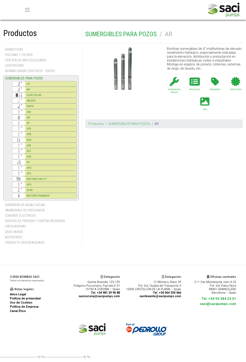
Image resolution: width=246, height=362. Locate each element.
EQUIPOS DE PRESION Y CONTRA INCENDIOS (35, 221)
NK (28, 89)
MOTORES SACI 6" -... (38, 178)
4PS (29, 173)
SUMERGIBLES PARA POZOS (121, 34)
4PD (29, 167)
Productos (96, 124)
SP (28, 123)
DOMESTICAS (14, 49)
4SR (29, 128)
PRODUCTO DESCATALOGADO (24, 242)
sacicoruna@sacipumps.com (99, 296)
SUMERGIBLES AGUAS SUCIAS (25, 205)
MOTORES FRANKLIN (38, 195)
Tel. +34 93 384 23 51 (218, 299)
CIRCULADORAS (15, 226)
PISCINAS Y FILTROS (19, 55)
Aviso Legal (18, 294)
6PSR (30, 190)
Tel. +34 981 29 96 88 (105, 292)
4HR (29, 134)
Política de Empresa (24, 306)
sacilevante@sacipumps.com (160, 296)
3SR (29, 111)
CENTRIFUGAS (14, 66)
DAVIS (30, 106)
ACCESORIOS (13, 237)
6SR (29, 145)
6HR (29, 156)
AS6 (29, 139)
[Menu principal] (27, 10)
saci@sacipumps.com (218, 304)
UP (28, 83)
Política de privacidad (25, 298)
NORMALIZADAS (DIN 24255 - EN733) (30, 71)
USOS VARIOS (14, 232)
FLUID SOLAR (34, 95)
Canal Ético (18, 311)
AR (28, 117)
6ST (29, 150)
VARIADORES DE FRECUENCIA (25, 210)
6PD (29, 184)
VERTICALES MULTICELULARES (25, 60)
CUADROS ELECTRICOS (20, 216)
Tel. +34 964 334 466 (167, 292)
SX (28, 162)
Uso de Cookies (21, 302)
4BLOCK (31, 100)
